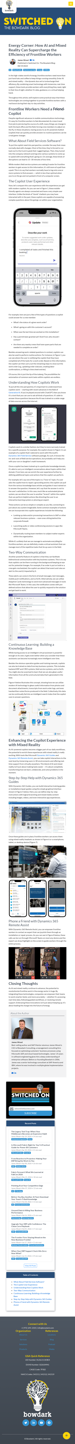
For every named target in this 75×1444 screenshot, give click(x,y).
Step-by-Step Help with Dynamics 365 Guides (33, 1299)
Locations (52, 1335)
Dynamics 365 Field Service (20, 455)
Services (23, 1339)
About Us (23, 1335)
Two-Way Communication (24, 1290)
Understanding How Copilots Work (28, 1287)
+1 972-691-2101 (28, 1328)
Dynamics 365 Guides (46, 755)
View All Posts (30, 1266)
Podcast (51, 1344)
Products (23, 1349)
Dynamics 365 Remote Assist (21, 758)
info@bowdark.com (46, 1328)
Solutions (23, 1344)
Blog (52, 1339)
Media (51, 1349)
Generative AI (14, 392)
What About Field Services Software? (29, 1282)
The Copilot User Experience (25, 1285)
